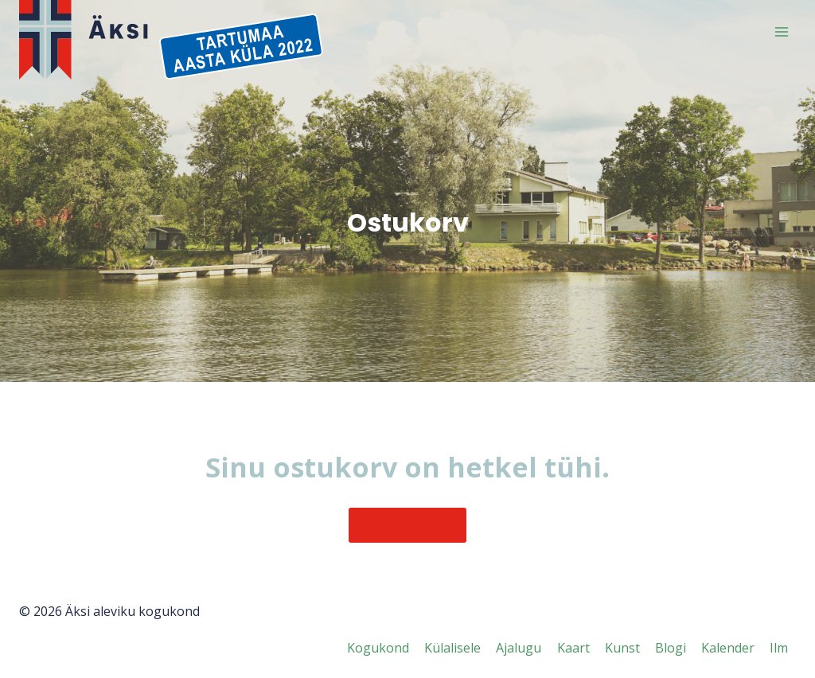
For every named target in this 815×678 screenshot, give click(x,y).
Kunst (622, 648)
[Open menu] (781, 31)
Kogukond (378, 648)
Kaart (573, 648)
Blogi (670, 648)
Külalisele (452, 648)
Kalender (728, 648)
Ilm (779, 648)
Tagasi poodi (407, 525)
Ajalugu (518, 648)
